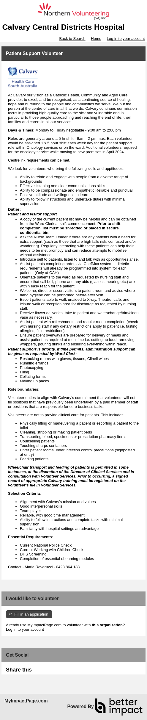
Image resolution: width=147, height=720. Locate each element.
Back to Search (72, 38)
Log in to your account (126, 38)
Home (96, 38)
